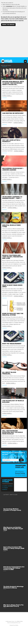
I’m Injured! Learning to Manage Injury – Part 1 (12, 197)
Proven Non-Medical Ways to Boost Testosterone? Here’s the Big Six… (13, 83)
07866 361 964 (20, 621)
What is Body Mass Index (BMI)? (12, 286)
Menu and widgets (25, 61)
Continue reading (7, 95)
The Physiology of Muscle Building (13, 401)
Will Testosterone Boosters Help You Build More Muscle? (12, 432)
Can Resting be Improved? (13, 113)
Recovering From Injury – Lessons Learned (13, 169)
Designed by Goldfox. (14, 625)
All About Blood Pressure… (9, 373)
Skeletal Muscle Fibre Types (11, 226)
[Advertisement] (14, 41)
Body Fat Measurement (11, 344)
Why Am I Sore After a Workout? (11, 141)
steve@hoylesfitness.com (15, 622)
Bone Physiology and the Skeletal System (12, 314)
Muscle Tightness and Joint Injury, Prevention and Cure (12, 256)
